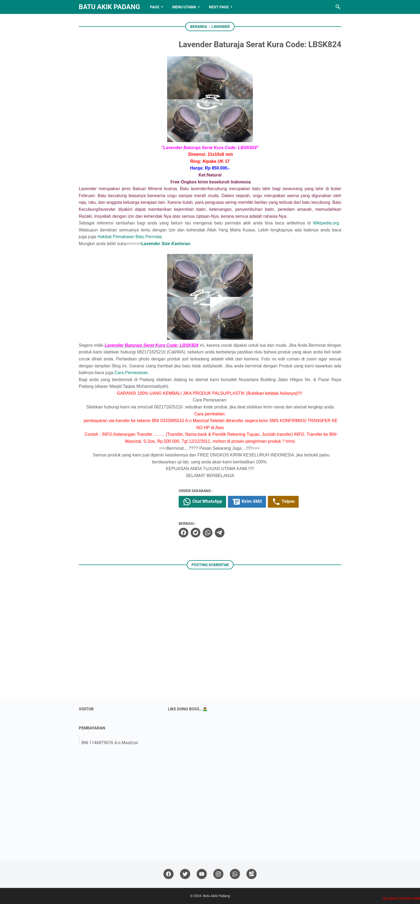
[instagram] (218, 874)
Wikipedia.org (326, 223)
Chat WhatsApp (202, 501)
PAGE (154, 7)
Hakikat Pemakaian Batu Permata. (130, 236)
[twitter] (195, 532)
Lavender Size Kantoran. (166, 243)
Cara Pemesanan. (131, 372)
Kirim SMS (247, 501)
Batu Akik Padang (109, 7)
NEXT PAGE (219, 7)
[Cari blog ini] (338, 7)
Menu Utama (184, 7)
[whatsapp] (207, 532)
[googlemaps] (251, 874)
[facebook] (183, 532)
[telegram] (219, 532)
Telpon (283, 501)
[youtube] (202, 874)
